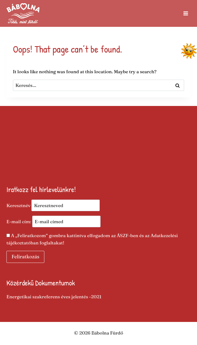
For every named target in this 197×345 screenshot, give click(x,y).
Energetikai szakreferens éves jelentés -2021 (53, 296)
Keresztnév (18, 205)
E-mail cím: (53, 221)
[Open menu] (186, 13)
